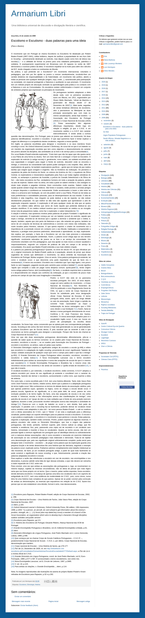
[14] (24, 363)
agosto (106, 148)
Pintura (103, 221)
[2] (71, 105)
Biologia (104, 178)
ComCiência (105, 285)
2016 (104, 95)
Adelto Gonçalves (107, 265)
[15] (86, 366)
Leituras (104, 296)
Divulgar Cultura (107, 332)
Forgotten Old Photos (109, 291)
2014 (104, 98)
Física (103, 246)
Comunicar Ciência (108, 329)
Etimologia (30, 584)
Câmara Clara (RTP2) (109, 359)
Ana (105, 56)
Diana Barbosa (109, 60)
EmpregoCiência (107, 288)
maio (106, 158)
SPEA (103, 343)
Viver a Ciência (106, 346)
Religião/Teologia (107, 229)
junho (106, 154)
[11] (76, 309)
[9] (51, 270)
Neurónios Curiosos (108, 341)
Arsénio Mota (106, 268)
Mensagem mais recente (21, 601)
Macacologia (105, 299)
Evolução (104, 201)
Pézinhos (104, 370)
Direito (103, 235)
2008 (104, 118)
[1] (18, 62)
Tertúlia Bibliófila (107, 310)
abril (105, 161)
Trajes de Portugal (108, 313)
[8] (77, 268)
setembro (107, 145)
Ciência (104, 192)
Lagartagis (105, 338)
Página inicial (53, 601)
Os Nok (106, 132)
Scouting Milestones (108, 308)
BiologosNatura (107, 273)
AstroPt (104, 324)
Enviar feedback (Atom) (29, 605)
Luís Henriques (109, 67)
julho (106, 151)
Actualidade (105, 184)
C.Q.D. (103, 279)
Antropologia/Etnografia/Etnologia (113, 212)
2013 (104, 101)
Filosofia (104, 218)
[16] (19, 404)
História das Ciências (109, 189)
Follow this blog (127, 387)
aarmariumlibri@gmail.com (113, 44)
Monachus (105, 302)
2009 (104, 114)
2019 (104, 85)
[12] (36, 335)
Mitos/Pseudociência (108, 204)
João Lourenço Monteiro (113, 64)
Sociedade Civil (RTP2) (110, 357)
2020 (104, 82)
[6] (21, 262)
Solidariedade (106, 232)
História (37, 584)
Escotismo (22, 584)
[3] (54, 123)
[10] (70, 286)
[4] (87, 152)
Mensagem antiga (83, 601)
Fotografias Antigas (108, 226)
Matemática (105, 249)
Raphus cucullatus (108, 305)
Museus (104, 206)
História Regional (107, 209)
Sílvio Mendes (109, 71)
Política (104, 215)
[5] (78, 211)
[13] (36, 358)
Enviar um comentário (23, 597)
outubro (107, 124)
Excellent (104, 335)
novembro (108, 121)
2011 (104, 108)
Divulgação (105, 175)
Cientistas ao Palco (108, 282)
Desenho (104, 243)
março (106, 164)
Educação (104, 195)
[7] (76, 265)
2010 (104, 111)
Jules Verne (105, 293)
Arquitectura (105, 252)
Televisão (104, 223)
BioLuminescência (108, 276)
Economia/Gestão (107, 198)
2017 (104, 92)
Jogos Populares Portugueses (114, 135)
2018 (104, 88)
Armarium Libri (38, 13)
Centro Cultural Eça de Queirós (112, 326)
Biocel (103, 271)
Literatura (104, 181)
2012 (104, 105)
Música (103, 241)
